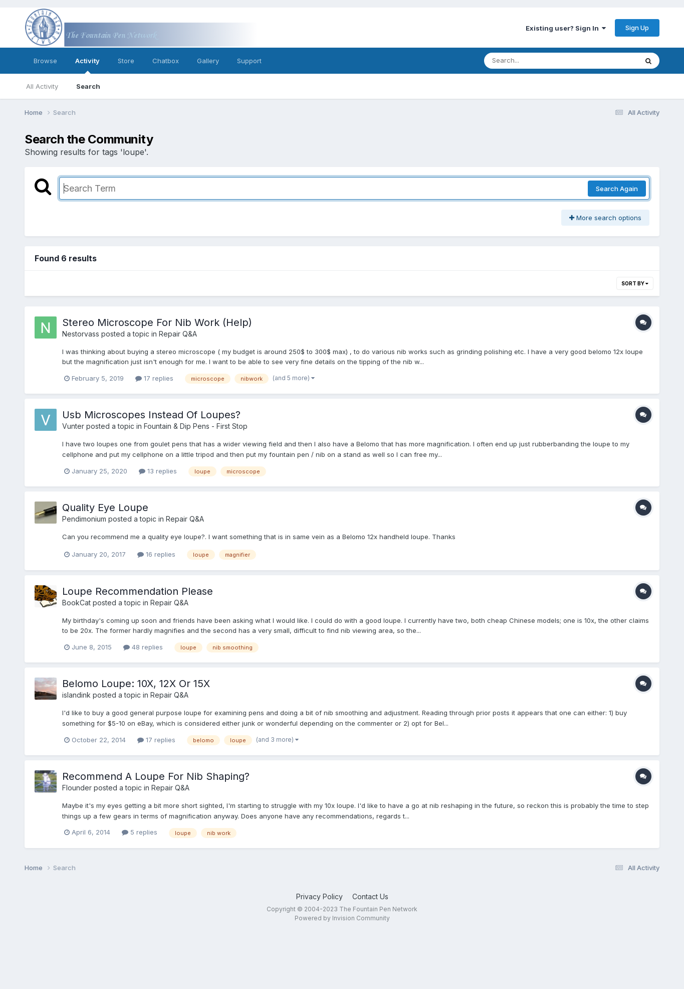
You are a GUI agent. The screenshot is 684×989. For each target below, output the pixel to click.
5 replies (139, 832)
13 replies (158, 471)
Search (88, 86)
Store (126, 61)
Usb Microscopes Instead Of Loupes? (151, 415)
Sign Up (637, 28)
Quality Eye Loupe (105, 508)
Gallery (208, 61)
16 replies (156, 554)
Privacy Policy (319, 896)
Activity (87, 65)
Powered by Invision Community (342, 918)
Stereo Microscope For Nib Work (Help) (157, 322)
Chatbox (165, 61)
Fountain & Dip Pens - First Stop (196, 426)
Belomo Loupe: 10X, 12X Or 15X (136, 684)
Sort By (634, 283)
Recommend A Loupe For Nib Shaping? (156, 776)
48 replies (143, 647)
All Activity (42, 86)
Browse (45, 61)
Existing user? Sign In (566, 28)
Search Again (617, 189)
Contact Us (370, 896)
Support (249, 61)
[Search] (533, 61)
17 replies (154, 378)
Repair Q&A (178, 333)
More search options (605, 218)
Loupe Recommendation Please (137, 591)
